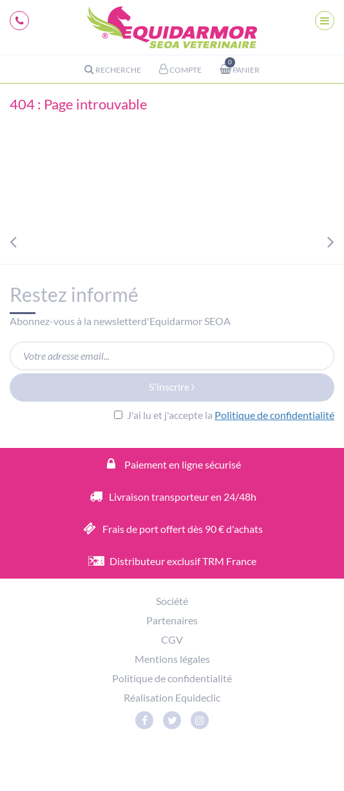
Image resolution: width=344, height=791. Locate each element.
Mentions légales (172, 659)
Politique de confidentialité (274, 415)
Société (172, 601)
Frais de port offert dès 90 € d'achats (172, 531)
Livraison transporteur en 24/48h (172, 499)
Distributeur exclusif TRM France (172, 561)
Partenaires (172, 620)
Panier (240, 70)
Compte (180, 70)
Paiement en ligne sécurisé (172, 467)
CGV (172, 639)
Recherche (112, 70)
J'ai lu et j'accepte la (224, 415)
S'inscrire (172, 386)
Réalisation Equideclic (172, 697)
